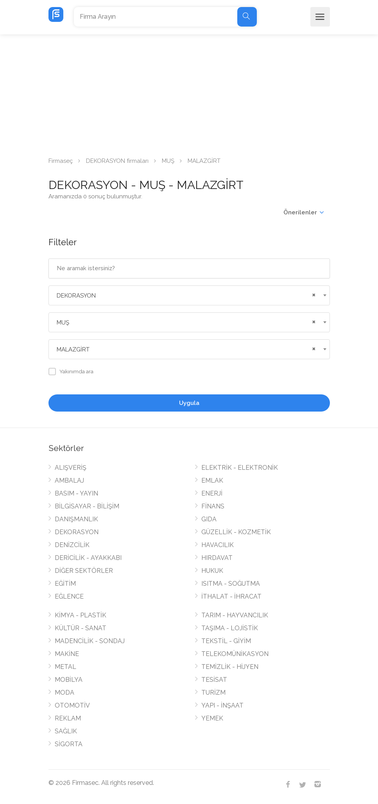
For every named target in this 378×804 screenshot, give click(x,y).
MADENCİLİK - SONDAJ (90, 641)
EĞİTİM (65, 583)
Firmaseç (60, 160)
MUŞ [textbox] (63, 322)
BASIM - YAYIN (76, 493)
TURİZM (213, 692)
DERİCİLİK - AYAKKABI (88, 558)
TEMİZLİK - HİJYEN (229, 666)
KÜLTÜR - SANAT (80, 628)
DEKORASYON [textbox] (76, 295)
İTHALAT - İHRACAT (231, 596)
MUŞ (168, 160)
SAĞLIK (66, 731)
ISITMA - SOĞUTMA (230, 583)
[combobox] (189, 295)
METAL (65, 666)
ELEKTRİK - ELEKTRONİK (239, 467)
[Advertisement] (189, 93)
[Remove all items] (313, 294)
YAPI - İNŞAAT (222, 705)
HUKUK (212, 570)
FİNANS (212, 506)
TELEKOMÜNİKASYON (235, 654)
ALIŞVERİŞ (70, 467)
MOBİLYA (68, 679)
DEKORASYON (77, 532)
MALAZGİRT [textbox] (73, 349)
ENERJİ (211, 493)
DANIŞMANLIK (76, 519)
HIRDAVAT (217, 558)
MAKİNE (67, 654)
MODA (64, 692)
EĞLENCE (69, 596)
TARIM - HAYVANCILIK (234, 615)
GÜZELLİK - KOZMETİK (236, 532)
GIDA (209, 519)
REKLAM (68, 718)
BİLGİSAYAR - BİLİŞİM (87, 506)
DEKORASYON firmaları (117, 160)
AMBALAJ (69, 480)
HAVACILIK (217, 545)
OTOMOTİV (72, 705)
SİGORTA (68, 744)
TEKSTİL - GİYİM (226, 641)
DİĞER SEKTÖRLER (84, 570)
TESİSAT (214, 679)
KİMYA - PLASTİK (80, 615)
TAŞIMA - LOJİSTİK (229, 628)
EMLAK (212, 480)
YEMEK (212, 718)
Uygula (189, 402)
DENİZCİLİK (72, 545)
